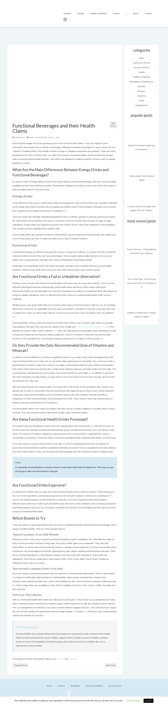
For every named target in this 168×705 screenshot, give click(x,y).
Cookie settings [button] (133, 700)
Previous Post (20, 665)
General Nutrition (41, 137)
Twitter (60, 659)
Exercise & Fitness (141, 62)
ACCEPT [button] (148, 701)
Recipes (141, 91)
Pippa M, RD (20, 137)
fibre (55, 330)
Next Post (111, 665)
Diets (141, 58)
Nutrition (51, 137)
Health (141, 72)
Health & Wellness (141, 77)
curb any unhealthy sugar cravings (92, 326)
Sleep (141, 100)
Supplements (141, 105)
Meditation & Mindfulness (142, 81)
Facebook (73, 659)
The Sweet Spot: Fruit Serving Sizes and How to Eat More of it (141, 283)
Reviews (141, 95)
